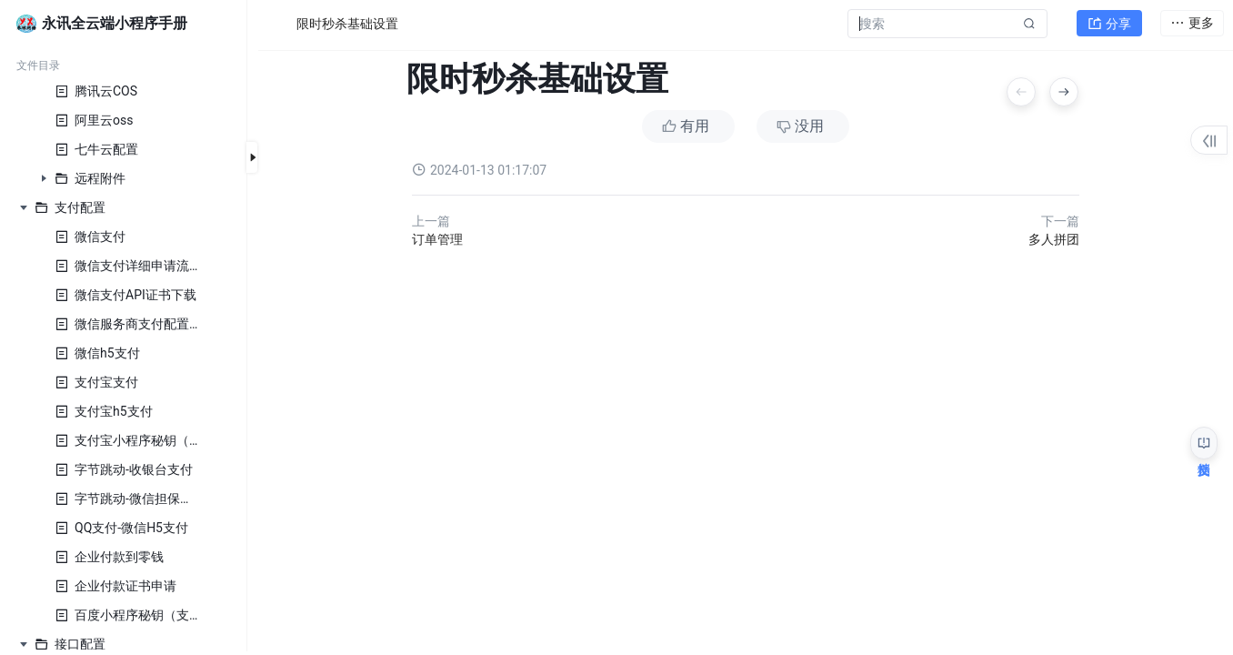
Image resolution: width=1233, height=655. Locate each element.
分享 (1109, 24)
